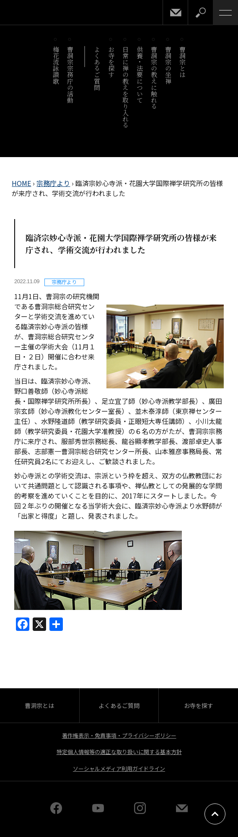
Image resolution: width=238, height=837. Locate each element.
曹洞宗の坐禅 (168, 65)
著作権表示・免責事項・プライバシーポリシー (119, 735)
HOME (21, 183)
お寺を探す (111, 62)
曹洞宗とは (182, 62)
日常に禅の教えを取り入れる (125, 87)
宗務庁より (53, 183)
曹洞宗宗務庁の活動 (70, 74)
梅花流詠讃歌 (56, 65)
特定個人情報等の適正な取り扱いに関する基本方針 (119, 752)
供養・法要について (139, 74)
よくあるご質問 (97, 68)
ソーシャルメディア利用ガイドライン (119, 768)
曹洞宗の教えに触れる (154, 77)
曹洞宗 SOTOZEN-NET (25, 13)
